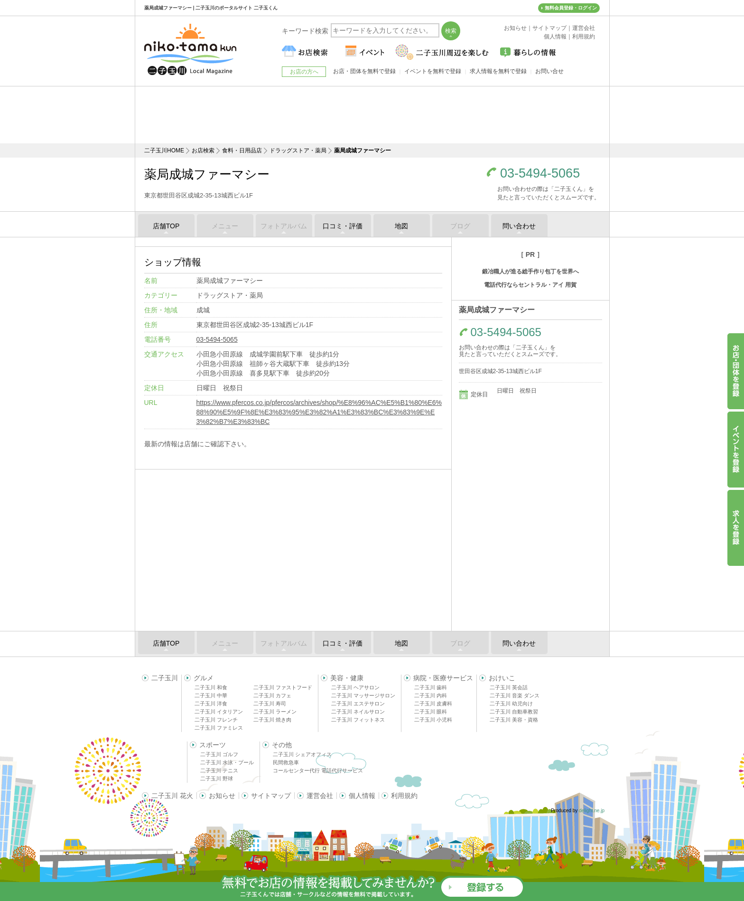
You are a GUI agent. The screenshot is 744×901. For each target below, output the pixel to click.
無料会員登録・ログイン (571, 7)
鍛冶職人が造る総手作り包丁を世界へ (530, 271)
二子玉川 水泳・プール (227, 762)
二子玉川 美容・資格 (514, 720)
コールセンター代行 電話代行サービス (318, 770)
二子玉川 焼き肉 (272, 720)
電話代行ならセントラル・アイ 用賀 (530, 285)
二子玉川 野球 (216, 778)
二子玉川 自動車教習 (514, 711)
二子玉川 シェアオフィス (302, 754)
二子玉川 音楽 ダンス (514, 695)
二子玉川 (164, 678)
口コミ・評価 (343, 226)
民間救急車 (286, 762)
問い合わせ (519, 226)
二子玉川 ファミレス (219, 728)
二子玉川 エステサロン (358, 703)
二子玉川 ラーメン (275, 711)
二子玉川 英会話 (509, 687)
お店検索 (203, 150)
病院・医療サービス (443, 678)
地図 (401, 226)
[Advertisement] (372, 115)
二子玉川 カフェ (272, 695)
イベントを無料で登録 (432, 71)
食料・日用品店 (242, 150)
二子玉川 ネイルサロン (358, 711)
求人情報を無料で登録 (498, 71)
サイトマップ (271, 795)
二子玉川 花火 (172, 795)
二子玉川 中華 (211, 695)
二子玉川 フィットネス (358, 720)
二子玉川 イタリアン (219, 711)
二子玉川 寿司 (269, 703)
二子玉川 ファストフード (282, 687)
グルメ (204, 678)
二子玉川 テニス (219, 770)
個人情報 (362, 795)
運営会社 (320, 795)
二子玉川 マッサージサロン (363, 695)
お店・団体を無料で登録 (364, 71)
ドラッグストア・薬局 (298, 150)
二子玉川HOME (164, 150)
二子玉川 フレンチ (216, 720)
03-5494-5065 (540, 173)
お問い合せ (549, 71)
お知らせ (222, 795)
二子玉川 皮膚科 (433, 703)
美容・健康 (346, 678)
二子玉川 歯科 (430, 687)
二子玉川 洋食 (211, 703)
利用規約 (404, 795)
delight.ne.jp (591, 810)
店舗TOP (166, 226)
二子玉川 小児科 (433, 720)
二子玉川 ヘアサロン (355, 687)
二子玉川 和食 (211, 687)
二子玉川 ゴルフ (219, 754)
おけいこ (502, 678)
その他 (282, 745)
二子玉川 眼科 (430, 711)
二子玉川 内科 (430, 695)
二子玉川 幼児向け (511, 703)
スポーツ (212, 745)
